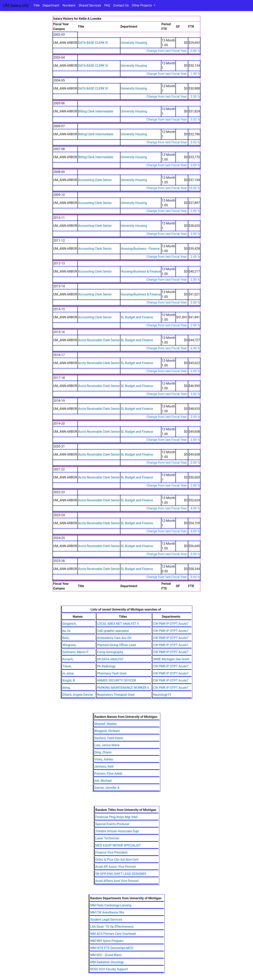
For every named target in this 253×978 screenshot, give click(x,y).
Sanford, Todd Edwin (108, 738)
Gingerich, (69, 624)
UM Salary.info (16, 5)
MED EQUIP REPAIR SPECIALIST (118, 845)
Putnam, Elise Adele (108, 773)
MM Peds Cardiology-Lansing (110, 905)
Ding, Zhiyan (103, 752)
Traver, (67, 666)
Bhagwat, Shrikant (107, 731)
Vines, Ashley (103, 759)
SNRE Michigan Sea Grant (171, 659)
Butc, (66, 638)
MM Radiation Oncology (107, 962)
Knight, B (68, 680)
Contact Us (121, 5)
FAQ (107, 5)
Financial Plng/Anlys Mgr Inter (116, 817)
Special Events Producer (112, 824)
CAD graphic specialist (113, 631)
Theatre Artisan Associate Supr (117, 831)
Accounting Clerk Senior (95, 180)
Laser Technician (107, 838)
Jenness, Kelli (104, 766)
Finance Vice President (111, 852)
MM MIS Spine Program (107, 941)
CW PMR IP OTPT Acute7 (170, 624)
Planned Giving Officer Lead (116, 645)
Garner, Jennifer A (106, 788)
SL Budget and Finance (137, 317)
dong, (66, 687)
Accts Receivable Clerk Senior (99, 340)
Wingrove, (69, 645)
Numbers (68, 5)
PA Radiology (106, 666)
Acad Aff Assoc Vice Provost (115, 867)
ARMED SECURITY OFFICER (116, 680)
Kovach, (68, 659)
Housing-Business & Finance (141, 271)
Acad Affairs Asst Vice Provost (117, 881)
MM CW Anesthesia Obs (107, 912)
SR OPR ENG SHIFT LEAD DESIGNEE (120, 874)
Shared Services (90, 5)
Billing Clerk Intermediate (95, 111)
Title (36, 5)
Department (51, 5)
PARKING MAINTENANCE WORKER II (123, 687)
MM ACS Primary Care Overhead (113, 934)
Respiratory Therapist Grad (115, 695)
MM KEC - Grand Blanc (106, 955)
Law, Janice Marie (107, 745)
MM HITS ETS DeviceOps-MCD (111, 948)
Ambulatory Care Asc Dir (114, 638)
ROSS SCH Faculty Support (109, 969)
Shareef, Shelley (105, 724)
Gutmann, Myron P (75, 652)
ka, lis (66, 631)
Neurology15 (162, 695)
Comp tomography (110, 652)
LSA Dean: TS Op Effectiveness (111, 926)
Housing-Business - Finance (140, 248)
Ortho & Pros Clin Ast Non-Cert (116, 859)
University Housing (134, 43)
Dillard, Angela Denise (77, 695)
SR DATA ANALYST (110, 659)
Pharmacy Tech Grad (111, 673)
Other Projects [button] (142, 5)
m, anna (68, 673)
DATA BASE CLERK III (93, 43)
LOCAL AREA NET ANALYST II (118, 624)
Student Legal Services (106, 919)
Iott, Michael (103, 781)
